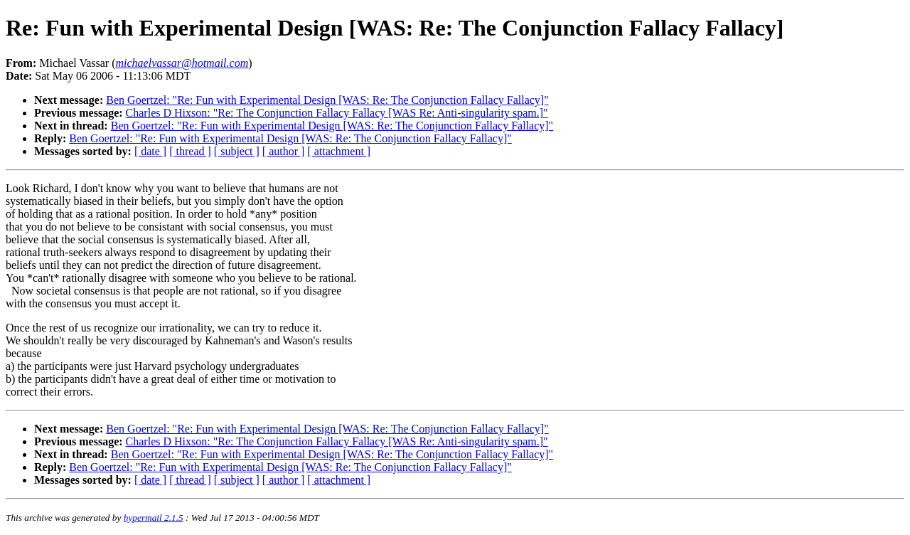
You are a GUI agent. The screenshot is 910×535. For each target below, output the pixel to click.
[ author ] (283, 151)
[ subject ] (236, 151)
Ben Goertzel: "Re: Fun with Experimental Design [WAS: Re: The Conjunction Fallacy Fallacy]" (327, 100)
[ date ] (150, 151)
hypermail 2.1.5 (153, 517)
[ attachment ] (338, 151)
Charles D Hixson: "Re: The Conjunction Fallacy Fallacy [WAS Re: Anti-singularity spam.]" (337, 113)
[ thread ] (190, 151)
